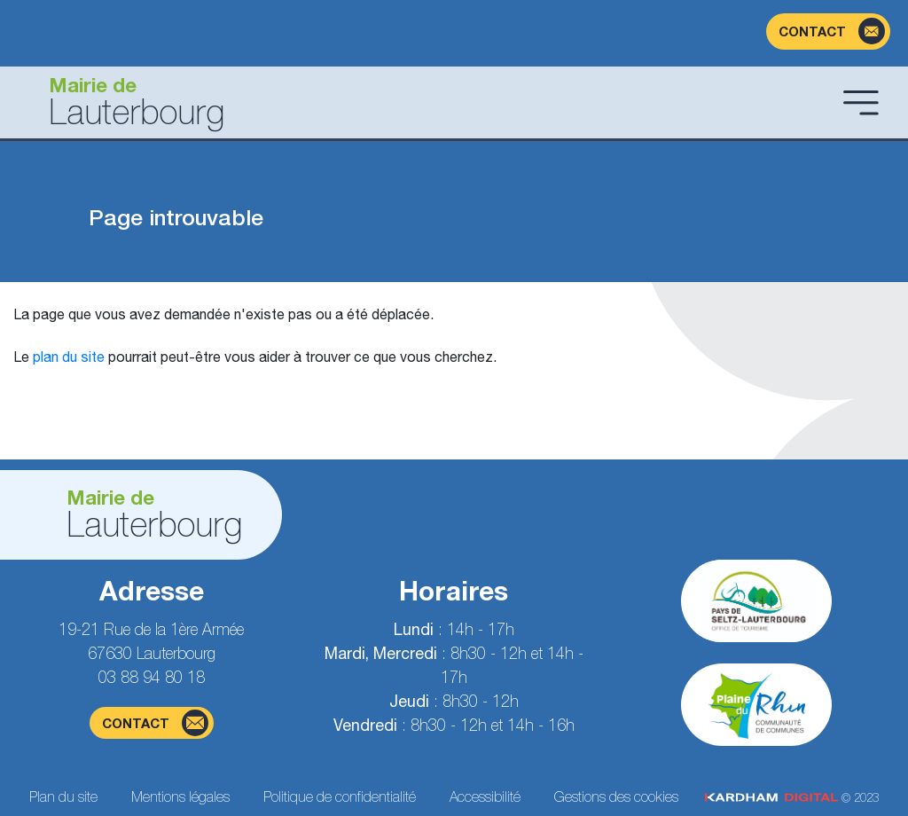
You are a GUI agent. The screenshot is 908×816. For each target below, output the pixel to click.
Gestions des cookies (616, 796)
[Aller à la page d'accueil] (424, 102)
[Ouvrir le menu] (861, 102)
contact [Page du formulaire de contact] (155, 723)
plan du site (69, 357)
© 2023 (792, 797)
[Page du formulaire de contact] (828, 31)
